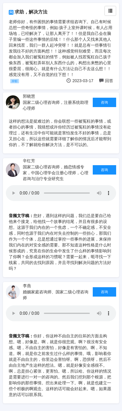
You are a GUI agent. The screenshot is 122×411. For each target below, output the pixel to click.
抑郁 (15, 81)
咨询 (104, 102)
